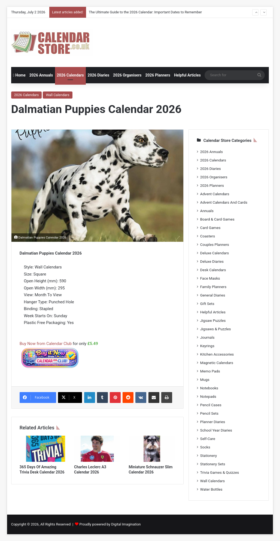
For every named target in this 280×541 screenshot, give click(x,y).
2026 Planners (157, 75)
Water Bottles (211, 489)
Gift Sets (207, 303)
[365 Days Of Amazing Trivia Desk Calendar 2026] (43, 449)
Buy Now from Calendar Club (46, 343)
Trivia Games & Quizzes (219, 472)
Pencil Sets (209, 413)
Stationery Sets (212, 464)
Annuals (207, 211)
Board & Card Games (217, 219)
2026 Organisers (127, 75)
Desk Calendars (213, 270)
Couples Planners (214, 244)
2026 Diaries (98, 75)
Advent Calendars (214, 194)
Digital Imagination (126, 524)
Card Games (210, 227)
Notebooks (209, 388)
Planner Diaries (212, 422)
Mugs (204, 379)
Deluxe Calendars (214, 253)
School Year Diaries (216, 430)
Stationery (208, 455)
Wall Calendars (57, 95)
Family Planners (213, 287)
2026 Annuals (41, 75)
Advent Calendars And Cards (223, 202)
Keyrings (207, 346)
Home (19, 75)
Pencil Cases (210, 405)
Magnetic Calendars (216, 362)
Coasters (207, 236)
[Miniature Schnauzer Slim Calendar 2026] (152, 449)
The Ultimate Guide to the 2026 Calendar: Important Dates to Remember (145, 12)
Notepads (208, 396)
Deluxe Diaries (212, 261)
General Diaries (212, 295)
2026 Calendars (70, 75)
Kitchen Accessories (217, 354)
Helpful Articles (187, 75)
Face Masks (210, 278)
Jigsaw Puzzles (213, 320)
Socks (205, 447)
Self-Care (207, 438)
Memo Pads (210, 371)
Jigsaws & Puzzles (215, 329)
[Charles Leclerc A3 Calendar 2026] (97, 449)
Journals (207, 337)
